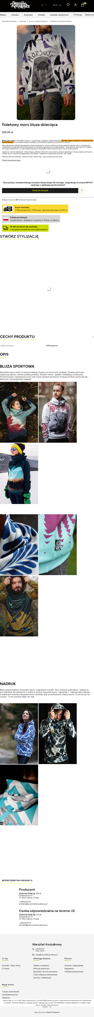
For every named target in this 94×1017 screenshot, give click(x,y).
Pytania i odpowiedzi (74, 965)
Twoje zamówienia (10, 991)
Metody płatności (41, 968)
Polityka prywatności (74, 971)
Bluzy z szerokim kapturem (38, 21)
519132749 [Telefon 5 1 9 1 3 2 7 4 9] (40, 949)
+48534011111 (25, 902)
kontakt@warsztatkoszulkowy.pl (33, 904)
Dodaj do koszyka (40, 190)
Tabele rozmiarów (41, 965)
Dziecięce (22, 21)
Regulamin (69, 968)
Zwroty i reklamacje (42, 977)
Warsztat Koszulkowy (9, 21)
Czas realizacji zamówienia (45, 974)
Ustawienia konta (10, 994)
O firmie (5, 968)
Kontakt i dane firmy (11, 965)
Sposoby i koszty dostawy (45, 971)
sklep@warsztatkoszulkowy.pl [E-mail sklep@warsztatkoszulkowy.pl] (47, 955)
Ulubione (6, 997)
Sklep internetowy (46, 1012)
